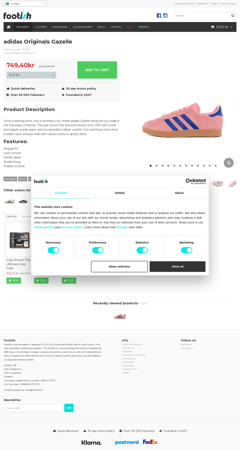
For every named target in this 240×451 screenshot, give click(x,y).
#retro (23, 179)
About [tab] (179, 192)
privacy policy (71, 227)
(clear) (143, 303)
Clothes (41, 26)
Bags (101, 26)
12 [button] (216, 166)
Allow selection (119, 266)
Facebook (186, 344)
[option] (184, 103)
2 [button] (157, 166)
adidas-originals (114, 45)
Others (116, 26)
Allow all (178, 266)
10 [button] (204, 166)
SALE (130, 26)
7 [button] (186, 166)
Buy (13, 280)
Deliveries (27, 216)
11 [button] (210, 166)
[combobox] (25, 3)
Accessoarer (82, 26)
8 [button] (192, 166)
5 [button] (174, 166)
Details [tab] (120, 192)
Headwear (59, 26)
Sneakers (22, 26)
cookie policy (44, 227)
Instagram (187, 348)
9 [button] (198, 166)
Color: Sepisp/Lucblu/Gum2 (19, 52)
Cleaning (11, 216)
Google (122, 227)
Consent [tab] (61, 192)
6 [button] (180, 166)
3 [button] (162, 166)
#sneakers (10, 179)
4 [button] (168, 166)
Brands (144, 26)
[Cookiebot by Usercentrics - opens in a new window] (188, 181)
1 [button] (151, 166)
